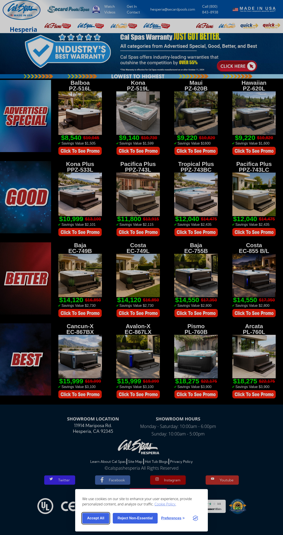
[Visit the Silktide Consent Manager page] (195, 518)
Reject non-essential (135, 518)
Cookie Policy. (165, 504)
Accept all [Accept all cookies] (95, 518)
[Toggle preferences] (173, 518)
